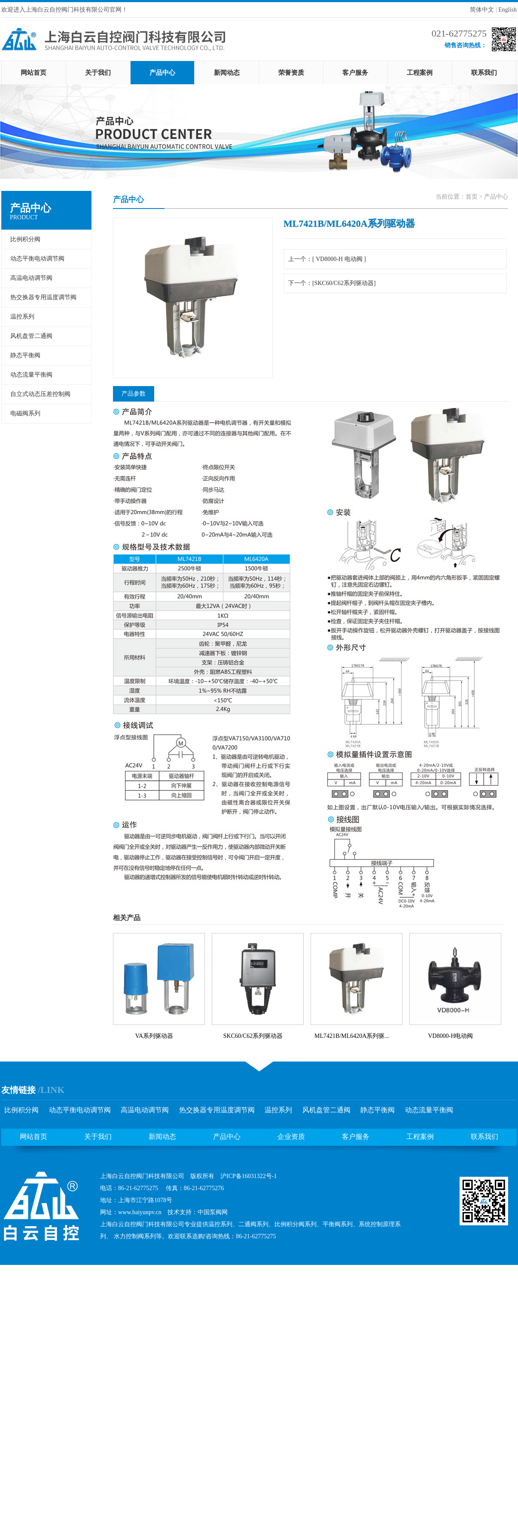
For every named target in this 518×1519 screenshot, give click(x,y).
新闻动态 (227, 72)
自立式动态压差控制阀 (40, 394)
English (507, 9)
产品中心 (162, 72)
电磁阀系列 (25, 413)
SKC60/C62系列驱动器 (253, 1036)
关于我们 (98, 72)
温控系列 (22, 316)
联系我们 (484, 72)
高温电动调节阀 (31, 278)
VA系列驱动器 (154, 1036)
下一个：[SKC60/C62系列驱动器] (332, 283)
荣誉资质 (291, 72)
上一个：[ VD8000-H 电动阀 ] (327, 259)
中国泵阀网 (213, 1212)
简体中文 (482, 9)
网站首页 (33, 72)
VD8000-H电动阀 (450, 1036)
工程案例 (420, 72)
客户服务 (355, 72)
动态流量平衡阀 (31, 374)
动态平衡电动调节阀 (37, 258)
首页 (472, 196)
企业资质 (291, 1136)
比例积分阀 (25, 239)
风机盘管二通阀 (31, 336)
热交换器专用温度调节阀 (43, 297)
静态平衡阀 (25, 355)
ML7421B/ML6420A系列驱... (351, 1036)
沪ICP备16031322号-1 (248, 1176)
